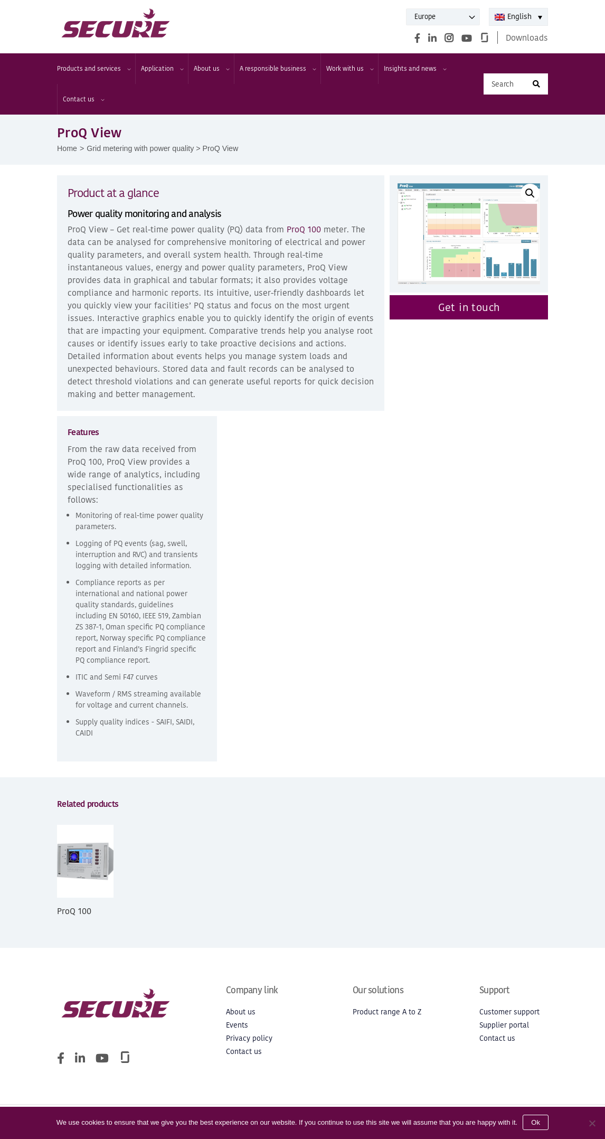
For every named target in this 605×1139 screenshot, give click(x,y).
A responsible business (277, 68)
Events (237, 1025)
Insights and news (415, 68)
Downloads (527, 37)
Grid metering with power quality (140, 148)
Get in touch (469, 307)
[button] (530, 193)
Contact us (83, 99)
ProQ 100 (304, 229)
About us (211, 68)
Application (162, 68)
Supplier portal (504, 1025)
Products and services (93, 68)
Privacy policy (249, 1038)
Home (67, 148)
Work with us (349, 68)
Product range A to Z (387, 1012)
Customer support (509, 1012)
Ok (535, 1122)
